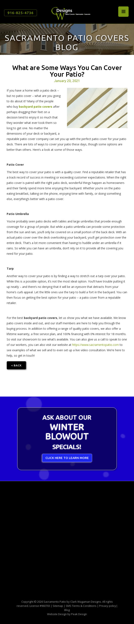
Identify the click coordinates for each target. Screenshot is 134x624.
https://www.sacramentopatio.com (95, 345)
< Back (16, 365)
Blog (67, 610)
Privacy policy (107, 606)
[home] (69, 12)
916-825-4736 (20, 13)
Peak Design (79, 614)
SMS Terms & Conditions (81, 606)
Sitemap (58, 606)
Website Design (57, 614)
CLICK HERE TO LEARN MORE (67, 458)
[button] (123, 11)
